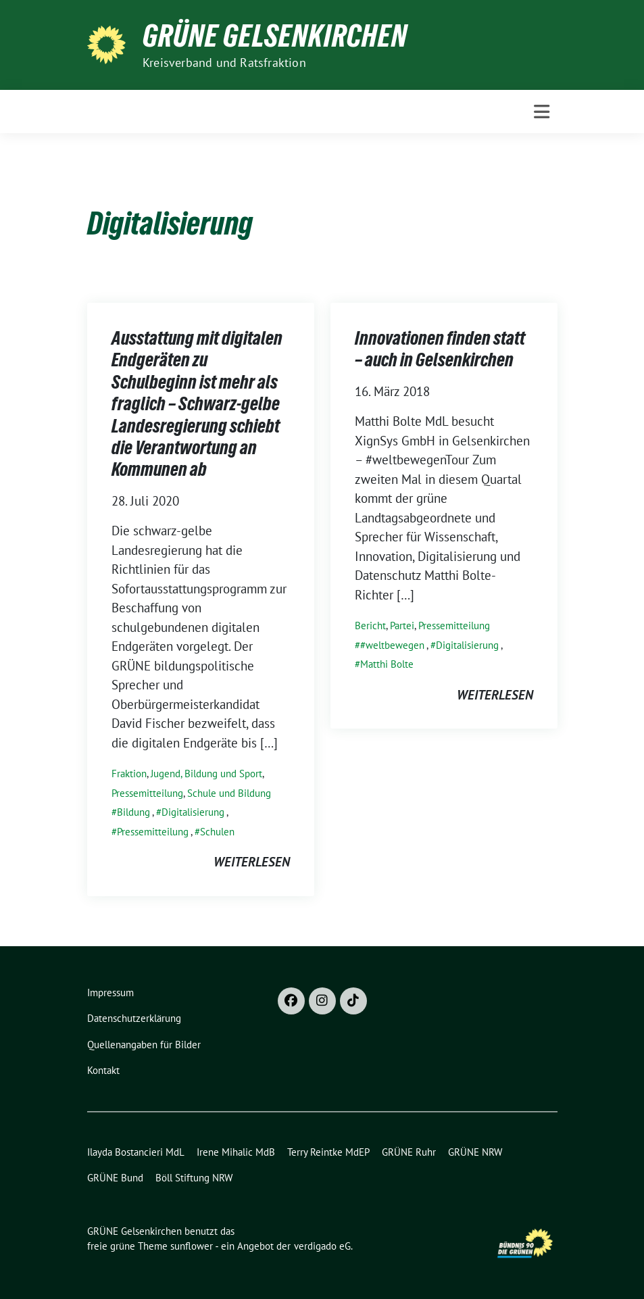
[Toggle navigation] (542, 112)
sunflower (191, 1246)
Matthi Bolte (387, 664)
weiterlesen (252, 862)
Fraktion (129, 773)
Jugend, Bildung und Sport (206, 773)
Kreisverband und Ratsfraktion (224, 62)
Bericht (370, 625)
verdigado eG (322, 1246)
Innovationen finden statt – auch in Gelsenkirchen (440, 348)
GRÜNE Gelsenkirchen (275, 35)
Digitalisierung (193, 812)
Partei (402, 625)
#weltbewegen (392, 645)
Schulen (217, 831)
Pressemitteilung (147, 793)
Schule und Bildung (229, 793)
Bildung (133, 812)
